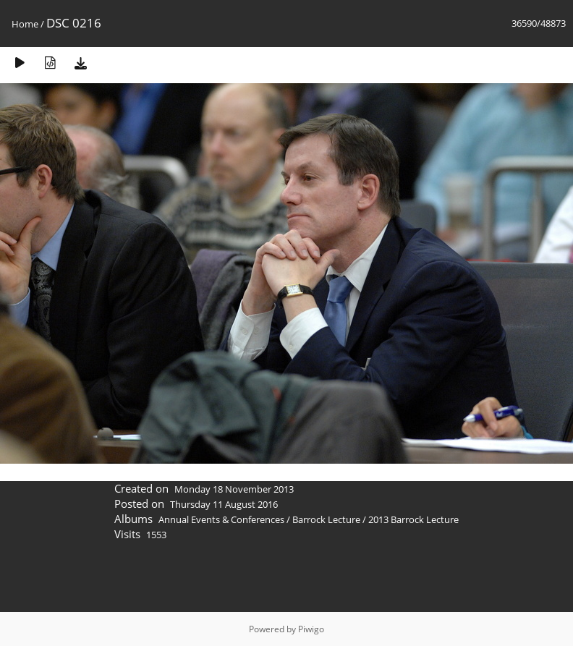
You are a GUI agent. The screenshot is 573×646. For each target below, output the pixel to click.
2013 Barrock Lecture (413, 519)
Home (25, 23)
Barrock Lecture (326, 519)
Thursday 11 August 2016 (224, 504)
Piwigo (311, 629)
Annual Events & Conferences (221, 519)
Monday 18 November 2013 (234, 489)
